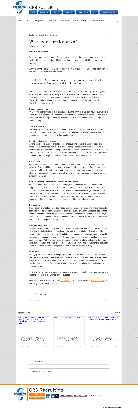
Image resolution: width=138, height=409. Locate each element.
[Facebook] (53, 396)
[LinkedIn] (48, 396)
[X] (57, 396)
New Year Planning (79, 21)
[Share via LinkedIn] (41, 294)
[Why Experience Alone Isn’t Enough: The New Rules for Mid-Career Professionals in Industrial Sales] (34, 325)
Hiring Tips (52, 21)
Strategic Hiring (39, 21)
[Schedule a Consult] (37, 398)
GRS (33, 7)
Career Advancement (97, 21)
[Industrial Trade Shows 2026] (69, 325)
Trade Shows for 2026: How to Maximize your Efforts (68, 339)
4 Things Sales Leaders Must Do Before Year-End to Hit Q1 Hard (103, 339)
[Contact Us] (37, 394)
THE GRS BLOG (24, 21)
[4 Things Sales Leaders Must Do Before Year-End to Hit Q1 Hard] (104, 325)
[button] (117, 21)
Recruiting (51, 390)
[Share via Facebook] (30, 294)
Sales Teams (64, 21)
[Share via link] (46, 294)
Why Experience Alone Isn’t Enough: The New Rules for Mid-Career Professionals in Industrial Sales (33, 339)
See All (117, 312)
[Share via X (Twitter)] (35, 294)
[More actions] (107, 35)
